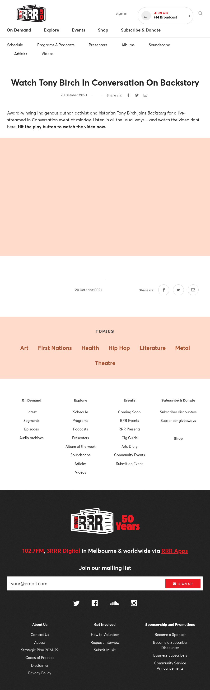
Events (129, 400)
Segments (31, 420)
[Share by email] (145, 95)
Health (90, 348)
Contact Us (40, 634)
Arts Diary (129, 446)
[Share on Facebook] (128, 95)
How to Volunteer (105, 634)
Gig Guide (129, 437)
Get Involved (105, 624)
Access (40, 642)
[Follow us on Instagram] (134, 604)
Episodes (31, 429)
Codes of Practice (39, 657)
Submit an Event (129, 463)
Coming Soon (129, 412)
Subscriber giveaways (178, 420)
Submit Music (105, 650)
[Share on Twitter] (137, 95)
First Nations (55, 348)
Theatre (105, 363)
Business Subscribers (170, 655)
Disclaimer (39, 665)
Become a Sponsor (170, 634)
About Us (39, 624)
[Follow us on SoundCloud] (114, 604)
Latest (32, 412)
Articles (20, 53)
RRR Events (129, 420)
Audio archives (31, 437)
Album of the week (80, 446)
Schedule (15, 44)
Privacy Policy (39, 673)
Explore (80, 400)
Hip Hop (119, 348)
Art (24, 348)
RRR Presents (129, 429)
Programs (80, 420)
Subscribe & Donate (178, 400)
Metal (182, 348)
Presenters (98, 44)
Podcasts (80, 429)
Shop (178, 438)
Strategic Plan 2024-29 (39, 650)
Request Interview (105, 642)
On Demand (31, 400)
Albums (128, 44)
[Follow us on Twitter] (76, 604)
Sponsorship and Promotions (170, 624)
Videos (47, 53)
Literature (153, 348)
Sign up (183, 584)
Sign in (121, 13)
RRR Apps (174, 550)
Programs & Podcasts (56, 44)
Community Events (129, 454)
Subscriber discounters (178, 412)
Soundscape (159, 44)
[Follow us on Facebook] (95, 604)
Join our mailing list (105, 567)
